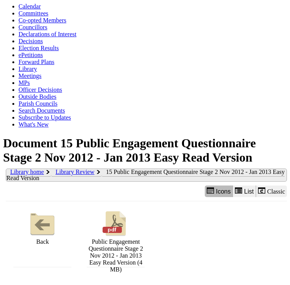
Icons (219, 191)
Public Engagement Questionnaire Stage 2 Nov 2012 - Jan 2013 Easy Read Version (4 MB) (116, 241)
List (244, 191)
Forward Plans (36, 62)
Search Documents (42, 110)
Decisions (31, 41)
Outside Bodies (37, 96)
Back (42, 227)
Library (28, 69)
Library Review (75, 172)
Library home (27, 172)
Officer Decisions (40, 89)
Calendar (30, 6)
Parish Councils (38, 103)
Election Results (39, 48)
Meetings (30, 76)
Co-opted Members (42, 20)
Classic (271, 191)
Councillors (33, 27)
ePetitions (31, 55)
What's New (34, 124)
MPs (24, 82)
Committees (33, 13)
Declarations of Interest (47, 34)
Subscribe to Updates (45, 117)
